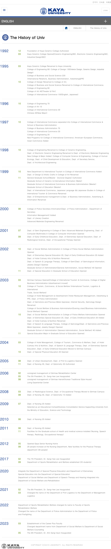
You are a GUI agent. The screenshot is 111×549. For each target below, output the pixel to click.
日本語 (101, 2)
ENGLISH (7, 21)
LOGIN (105, 10)
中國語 (108, 2)
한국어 (95, 2)
